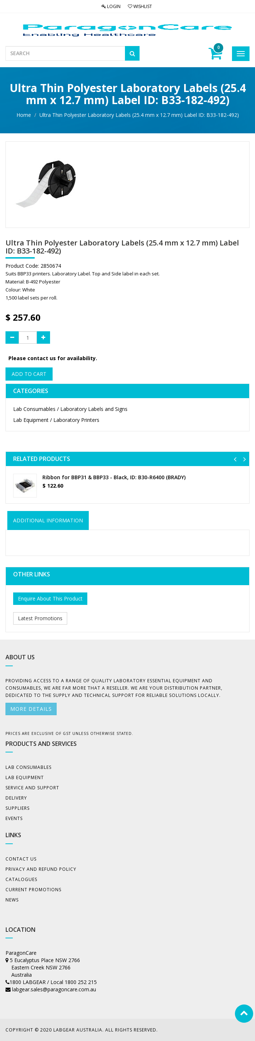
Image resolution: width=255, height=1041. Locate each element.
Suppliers (17, 808)
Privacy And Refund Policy (40, 869)
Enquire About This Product (50, 598)
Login (111, 6)
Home (23, 114)
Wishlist (140, 6)
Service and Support (32, 788)
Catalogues (21, 879)
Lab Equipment (24, 777)
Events (14, 818)
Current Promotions (33, 889)
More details (31, 708)
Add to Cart (29, 373)
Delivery (16, 798)
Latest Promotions (40, 618)
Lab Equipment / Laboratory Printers (56, 419)
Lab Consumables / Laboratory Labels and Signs (70, 408)
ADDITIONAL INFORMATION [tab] (48, 520)
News (12, 900)
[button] (235, 459)
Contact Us (21, 859)
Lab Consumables (28, 767)
